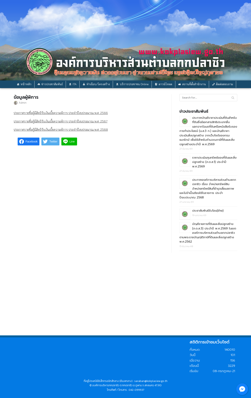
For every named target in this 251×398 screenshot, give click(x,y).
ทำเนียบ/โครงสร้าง (98, 84)
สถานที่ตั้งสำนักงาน (194, 84)
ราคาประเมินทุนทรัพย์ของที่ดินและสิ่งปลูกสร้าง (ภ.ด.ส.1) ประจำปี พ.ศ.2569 (214, 162)
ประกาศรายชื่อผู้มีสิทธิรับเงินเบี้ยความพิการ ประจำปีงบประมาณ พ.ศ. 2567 (60, 121)
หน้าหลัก (26, 84)
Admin (22, 102)
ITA (74, 84)
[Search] (232, 97)
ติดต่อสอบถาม (224, 84)
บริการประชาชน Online (134, 84)
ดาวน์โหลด (165, 84)
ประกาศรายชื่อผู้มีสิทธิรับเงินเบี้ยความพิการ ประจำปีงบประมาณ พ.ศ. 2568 (61, 129)
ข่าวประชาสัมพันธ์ (52, 84)
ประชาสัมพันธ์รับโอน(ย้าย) (208, 210)
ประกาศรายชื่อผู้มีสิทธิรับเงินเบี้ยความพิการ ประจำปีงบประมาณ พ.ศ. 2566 (61, 113)
